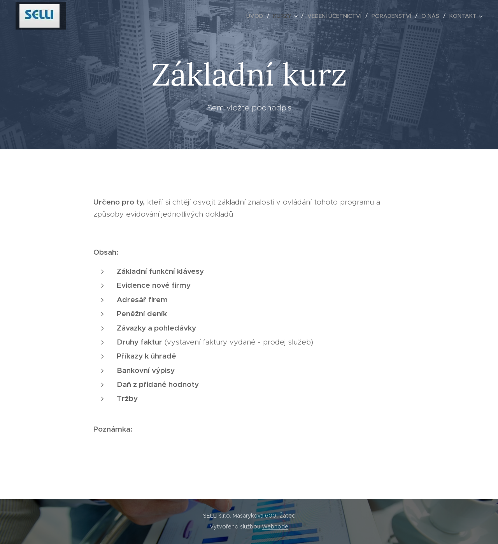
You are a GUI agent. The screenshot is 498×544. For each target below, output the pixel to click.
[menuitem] (256, 16)
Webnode (275, 526)
